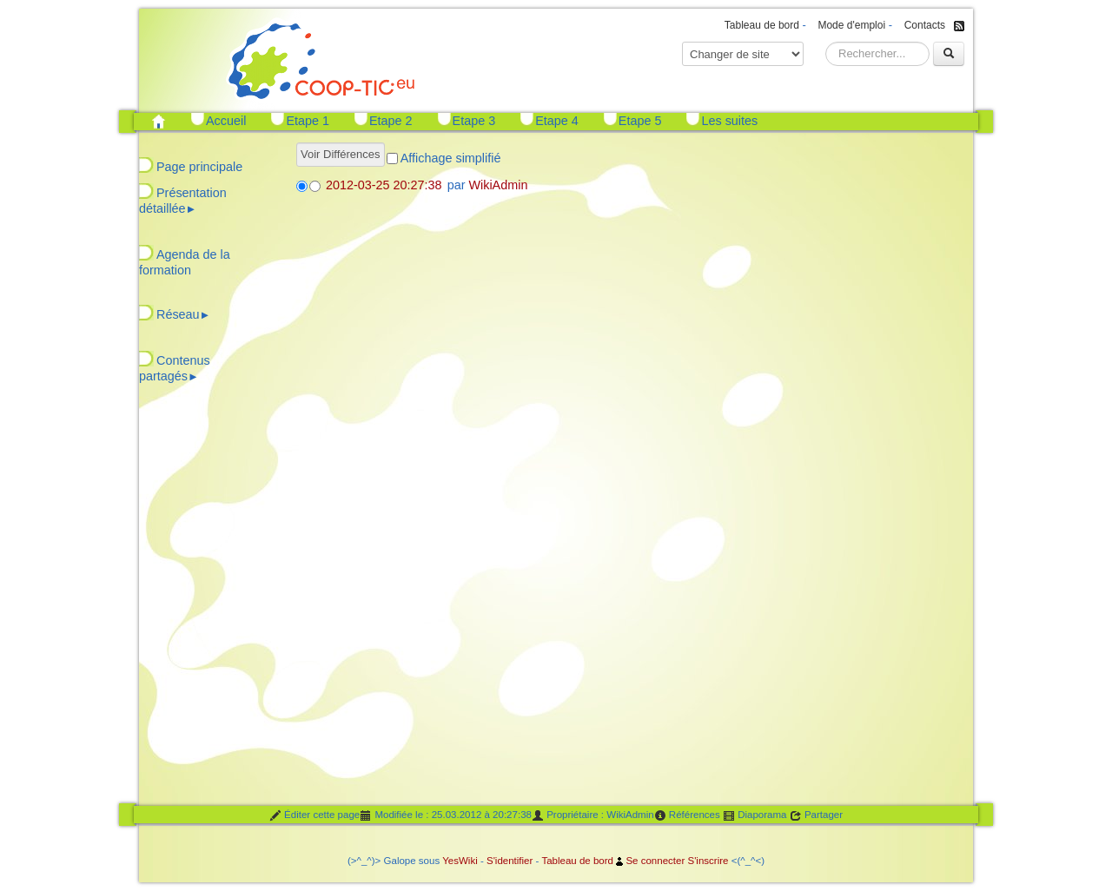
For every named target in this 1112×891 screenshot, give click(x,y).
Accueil (226, 121)
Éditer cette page (314, 815)
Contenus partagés (174, 368)
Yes (450, 860)
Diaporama (755, 815)
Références (687, 815)
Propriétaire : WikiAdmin (593, 815)
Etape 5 (640, 121)
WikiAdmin (497, 185)
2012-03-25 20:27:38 (384, 185)
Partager (816, 815)
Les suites (729, 121)
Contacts (924, 25)
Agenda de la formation (184, 262)
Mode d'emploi (851, 25)
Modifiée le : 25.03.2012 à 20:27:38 (446, 815)
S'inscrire (707, 860)
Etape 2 (391, 121)
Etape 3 (474, 121)
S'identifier (509, 860)
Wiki (468, 860)
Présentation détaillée (183, 200)
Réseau (183, 314)
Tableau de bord (762, 25)
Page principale (199, 167)
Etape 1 (307, 121)
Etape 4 (557, 121)
